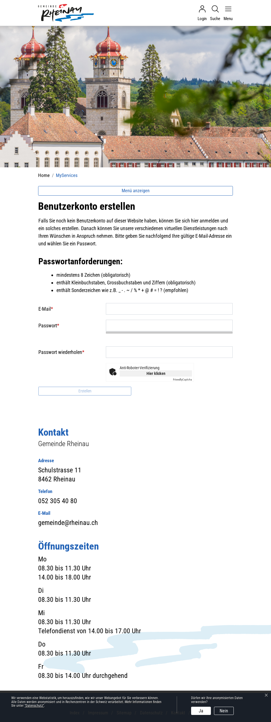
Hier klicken (156, 373)
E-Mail (45, 309)
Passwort (48, 325)
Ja (201, 711)
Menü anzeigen (136, 190)
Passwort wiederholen (61, 352)
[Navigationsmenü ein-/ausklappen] (226, 13)
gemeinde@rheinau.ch (68, 523)
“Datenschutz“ (34, 706)
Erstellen (84, 391)
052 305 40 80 (57, 501)
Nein (224, 711)
